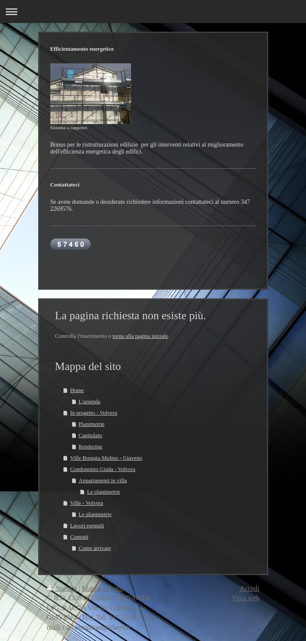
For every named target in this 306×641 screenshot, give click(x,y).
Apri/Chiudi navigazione (153, 11)
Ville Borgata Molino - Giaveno (106, 458)
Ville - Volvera (86, 503)
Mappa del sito (102, 588)
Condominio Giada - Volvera (102, 469)
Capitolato (90, 435)
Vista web (245, 598)
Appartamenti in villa (103, 480)
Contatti (79, 536)
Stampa (63, 588)
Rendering (90, 446)
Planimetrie (92, 424)
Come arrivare (95, 548)
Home (77, 390)
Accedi (249, 588)
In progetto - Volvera (93, 412)
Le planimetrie (103, 491)
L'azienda (89, 401)
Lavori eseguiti (87, 525)
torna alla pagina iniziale (140, 336)
